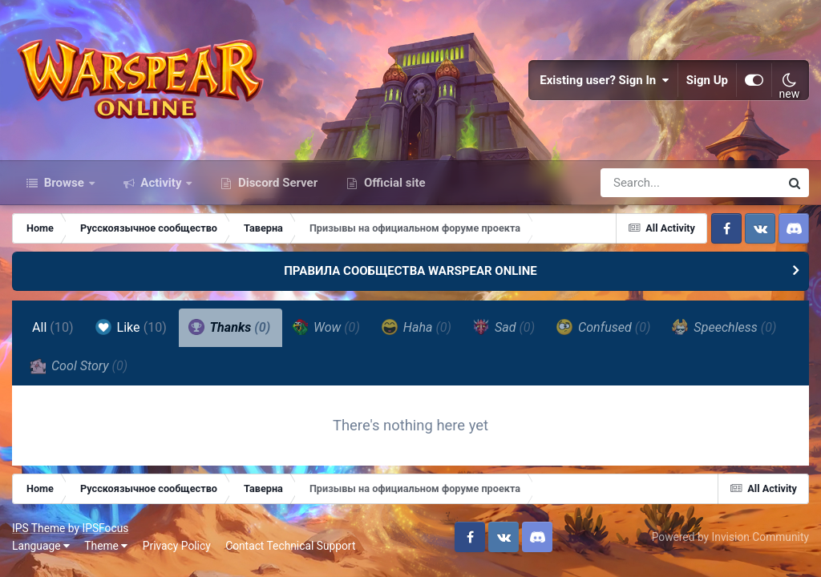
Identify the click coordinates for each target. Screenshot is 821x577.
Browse (64, 183)
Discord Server (276, 183)
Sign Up (707, 80)
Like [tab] (131, 327)
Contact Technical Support (290, 545)
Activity (161, 183)
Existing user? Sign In (604, 80)
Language (41, 545)
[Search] (645, 182)
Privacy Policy (177, 545)
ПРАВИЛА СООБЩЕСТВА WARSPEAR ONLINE (410, 271)
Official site (393, 183)
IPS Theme (38, 528)
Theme (105, 545)
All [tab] (53, 327)
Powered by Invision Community (730, 537)
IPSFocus (105, 528)
